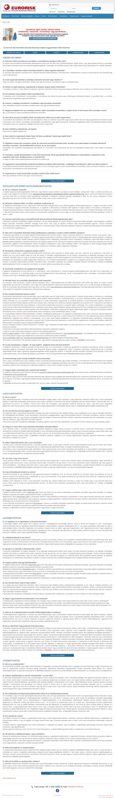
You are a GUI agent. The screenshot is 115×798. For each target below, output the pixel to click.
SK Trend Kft (109, 797)
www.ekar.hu (21, 316)
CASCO (56, 52)
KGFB (35, 52)
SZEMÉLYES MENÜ (13, 52)
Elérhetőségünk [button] (52, 16)
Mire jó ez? (53, 11)
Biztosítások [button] (15, 16)
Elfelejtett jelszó (71, 11)
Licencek (57, 795)
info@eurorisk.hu (75, 787)
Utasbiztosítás (99, 52)
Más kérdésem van (9, 778)
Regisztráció (61, 11)
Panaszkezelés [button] (74, 16)
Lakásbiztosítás (78, 52)
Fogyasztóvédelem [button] (86, 16)
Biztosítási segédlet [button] (27, 16)
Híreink (43, 16)
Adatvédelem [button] (63, 16)
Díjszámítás (5, 16)
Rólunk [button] (37, 16)
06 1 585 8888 (53, 786)
